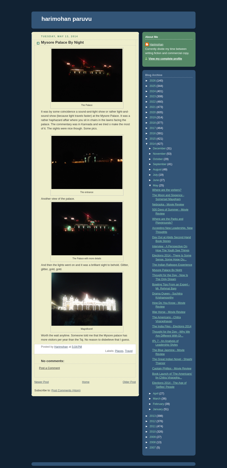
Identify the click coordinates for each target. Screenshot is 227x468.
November (160, 153)
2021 (153, 107)
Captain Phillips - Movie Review (172, 368)
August (157, 169)
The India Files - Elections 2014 (172, 326)
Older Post (129, 382)
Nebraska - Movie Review (168, 204)
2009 (153, 437)
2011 (153, 426)
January (158, 409)
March (157, 398)
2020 (153, 112)
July (156, 174)
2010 (153, 431)
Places (119, 351)
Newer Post (41, 382)
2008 (153, 442)
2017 (153, 128)
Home (86, 382)
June (156, 180)
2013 (153, 415)
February (159, 404)
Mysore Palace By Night (167, 270)
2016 (153, 133)
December (160, 148)
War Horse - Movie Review (168, 312)
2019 (153, 117)
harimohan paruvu (66, 19)
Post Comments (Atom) (65, 390)
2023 (153, 96)
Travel (129, 351)
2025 (153, 86)
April (156, 393)
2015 (153, 138)
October (158, 159)
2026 (153, 80)
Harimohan (156, 44)
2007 (153, 447)
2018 (153, 122)
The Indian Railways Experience (172, 264)
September (160, 164)
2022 (153, 101)
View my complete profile (165, 58)
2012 (153, 421)
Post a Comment (49, 368)
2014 (153, 143)
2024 (153, 91)
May (156, 185)
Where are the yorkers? (167, 189)
